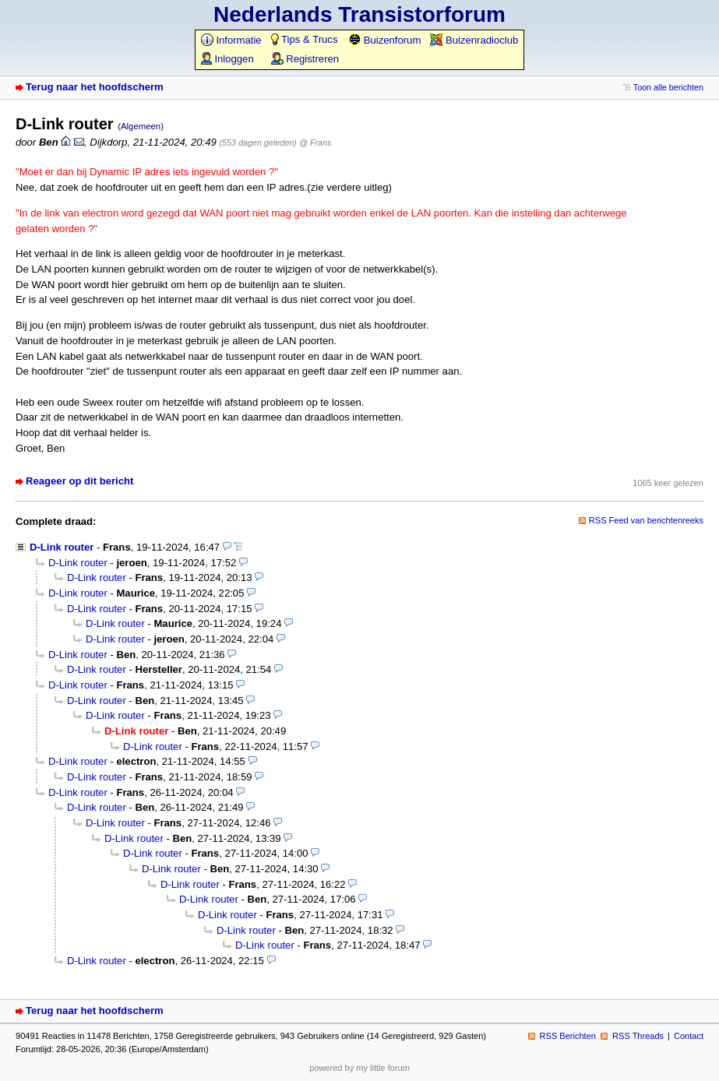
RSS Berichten (568, 1036)
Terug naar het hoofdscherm (95, 87)
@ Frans (315, 142)
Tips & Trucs (304, 39)
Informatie (231, 40)
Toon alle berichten (668, 87)
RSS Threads (638, 1036)
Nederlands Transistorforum (359, 14)
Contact (688, 1036)
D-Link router (61, 547)
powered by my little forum (359, 1067)
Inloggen (227, 59)
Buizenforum (384, 40)
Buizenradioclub (474, 40)
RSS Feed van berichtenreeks (646, 520)
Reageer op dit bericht (79, 481)
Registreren (305, 59)
